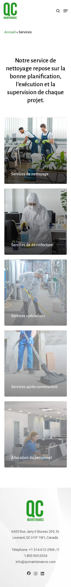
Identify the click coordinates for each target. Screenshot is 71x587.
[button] (65, 11)
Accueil (10, 32)
